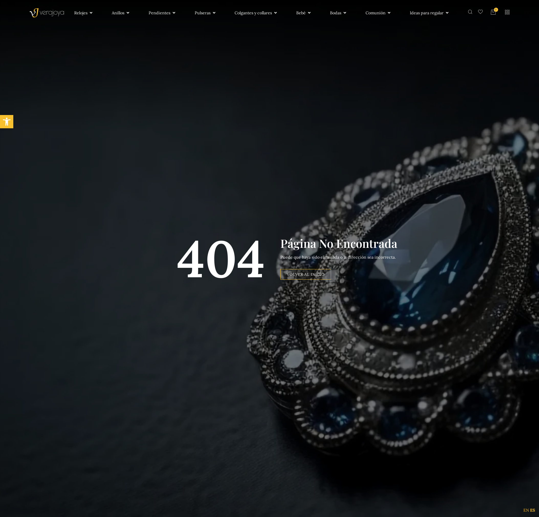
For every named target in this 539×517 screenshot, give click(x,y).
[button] (6, 121)
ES (532, 510)
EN (526, 510)
